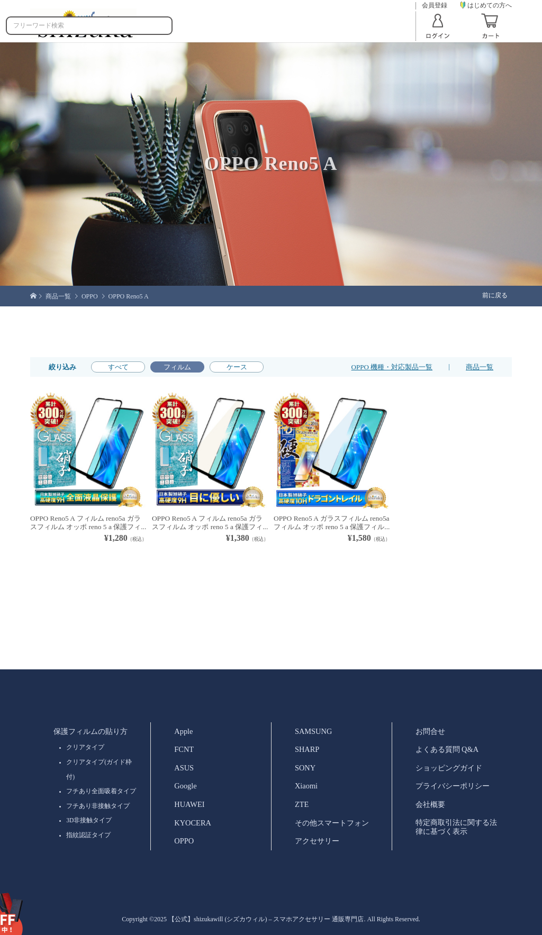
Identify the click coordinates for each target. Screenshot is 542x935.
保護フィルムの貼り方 (90, 731)
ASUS (184, 768)
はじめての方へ (486, 5)
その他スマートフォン (332, 823)
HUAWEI (189, 804)
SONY (305, 768)
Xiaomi (306, 786)
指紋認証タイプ (88, 835)
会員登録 (434, 5)
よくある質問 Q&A (447, 749)
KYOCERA (192, 823)
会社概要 (430, 804)
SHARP (307, 749)
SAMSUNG (313, 731)
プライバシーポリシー (452, 786)
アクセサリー (317, 841)
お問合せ (430, 731)
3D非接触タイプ (89, 820)
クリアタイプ (85, 747)
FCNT (184, 749)
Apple (183, 731)
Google (185, 786)
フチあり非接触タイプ (98, 806)
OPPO (184, 841)
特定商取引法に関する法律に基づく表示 (456, 827)
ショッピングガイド (448, 768)
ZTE (302, 804)
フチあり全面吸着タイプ (101, 791)
